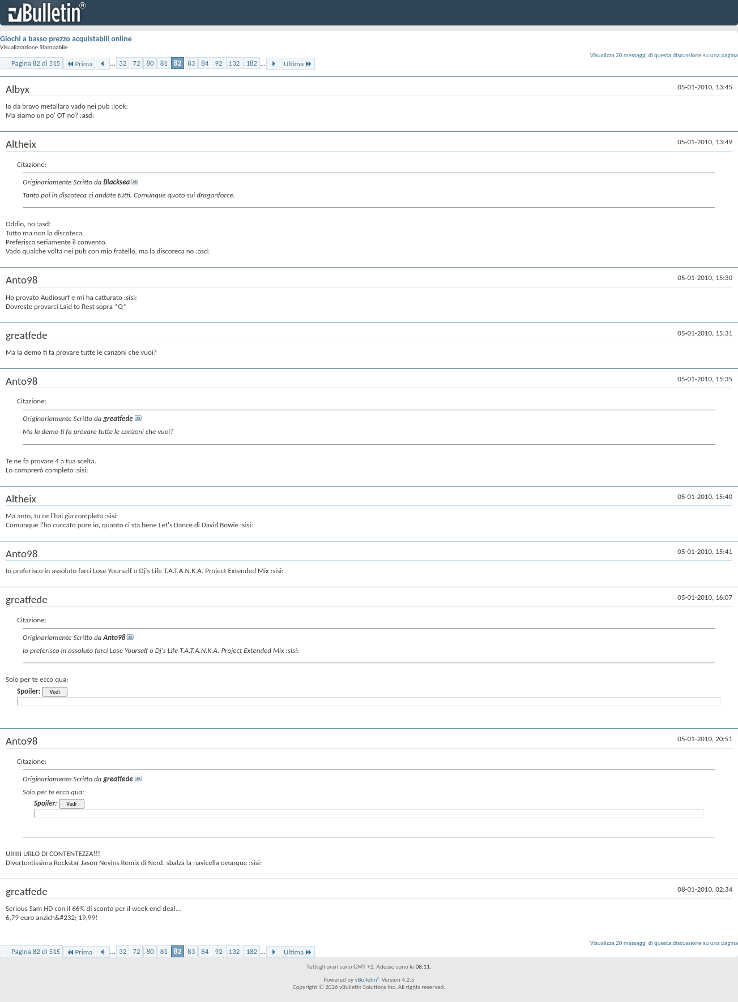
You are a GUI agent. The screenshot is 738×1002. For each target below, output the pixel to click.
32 (122, 63)
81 (164, 63)
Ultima (298, 63)
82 (177, 63)
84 (204, 63)
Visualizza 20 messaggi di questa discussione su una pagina (664, 55)
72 (136, 63)
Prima (79, 63)
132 (234, 63)
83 (191, 63)
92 (218, 63)
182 (251, 63)
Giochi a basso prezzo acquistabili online (66, 39)
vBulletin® (367, 979)
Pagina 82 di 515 (35, 63)
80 (149, 63)
